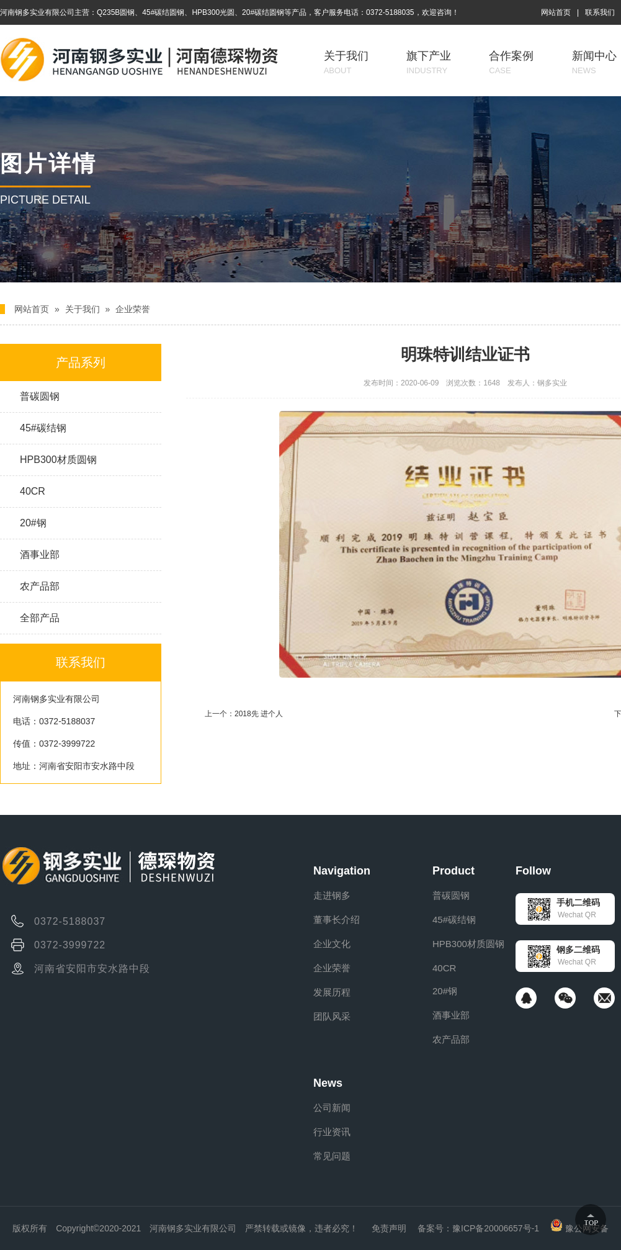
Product (453, 871)
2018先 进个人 (259, 713)
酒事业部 (40, 554)
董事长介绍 (336, 919)
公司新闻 (332, 1107)
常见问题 (332, 1156)
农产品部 (40, 586)
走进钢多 (332, 895)
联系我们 (600, 12)
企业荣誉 (132, 309)
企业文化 (332, 943)
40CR (32, 491)
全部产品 (40, 618)
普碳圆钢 (40, 396)
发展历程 (332, 992)
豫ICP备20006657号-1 (495, 1228)
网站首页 (556, 12)
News (327, 1083)
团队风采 (332, 1016)
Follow (533, 871)
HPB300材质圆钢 (58, 459)
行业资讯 (332, 1131)
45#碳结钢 (43, 428)
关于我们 (346, 62)
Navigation (341, 871)
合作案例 (511, 62)
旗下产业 (428, 62)
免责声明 (389, 1228)
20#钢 (33, 523)
